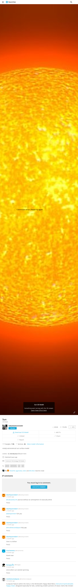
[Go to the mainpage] (11, 2)
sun (19, 466)
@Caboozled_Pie (11, 500)
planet (7, 466)
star (23, 466)
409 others (32, 471)
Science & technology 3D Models (15, 461)
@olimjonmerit (11, 514)
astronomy (13, 466)
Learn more (22, 453)
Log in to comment (39, 487)
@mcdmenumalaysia (13, 528)
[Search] (71, 2)
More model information (35, 444)
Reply (8, 503)
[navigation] (3, 2)
